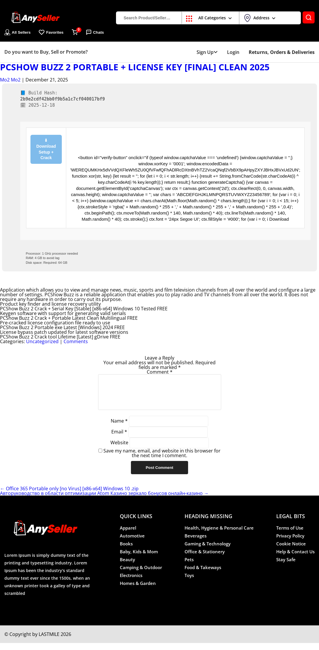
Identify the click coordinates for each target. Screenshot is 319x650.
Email (119, 438)
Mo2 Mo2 (10, 79)
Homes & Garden (138, 590)
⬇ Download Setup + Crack (46, 149)
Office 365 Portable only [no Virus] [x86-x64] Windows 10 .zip (69, 495)
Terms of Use (289, 535)
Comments (76, 341)
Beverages (196, 543)
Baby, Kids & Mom (139, 558)
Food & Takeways (203, 574)
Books (126, 551)
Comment (160, 372)
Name (119, 428)
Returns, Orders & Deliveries (282, 52)
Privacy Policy (290, 543)
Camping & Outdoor (141, 574)
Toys (189, 582)
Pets (189, 566)
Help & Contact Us (295, 558)
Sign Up (207, 52)
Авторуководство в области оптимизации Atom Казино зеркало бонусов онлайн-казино (104, 500)
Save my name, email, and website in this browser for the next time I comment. (162, 460)
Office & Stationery (205, 558)
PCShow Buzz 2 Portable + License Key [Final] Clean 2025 (134, 67)
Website (119, 449)
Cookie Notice (291, 551)
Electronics (131, 582)
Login (233, 52)
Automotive (132, 543)
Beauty (127, 566)
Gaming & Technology (208, 551)
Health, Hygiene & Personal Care (219, 535)
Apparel (128, 535)
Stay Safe (286, 566)
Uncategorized (42, 341)
